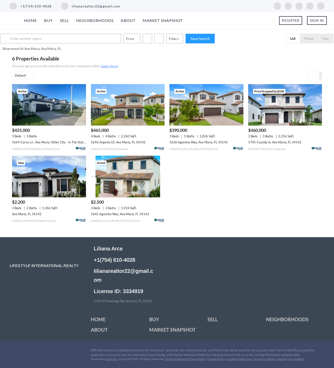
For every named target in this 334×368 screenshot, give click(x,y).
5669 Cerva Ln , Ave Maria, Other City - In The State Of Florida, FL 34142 (63, 142)
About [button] (128, 20)
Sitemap (282, 359)
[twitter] (299, 5)
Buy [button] (48, 20)
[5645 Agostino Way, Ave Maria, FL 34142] (128, 176)
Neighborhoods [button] (95, 20)
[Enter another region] (74, 38)
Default (20, 75)
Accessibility (296, 359)
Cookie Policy (216, 359)
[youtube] (310, 5)
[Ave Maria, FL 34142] (49, 176)
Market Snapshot (163, 20)
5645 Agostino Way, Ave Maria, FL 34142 (120, 214)
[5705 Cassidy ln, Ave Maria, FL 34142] (285, 105)
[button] (18, 38)
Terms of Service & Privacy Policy (185, 359)
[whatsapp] (320, 5)
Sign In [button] (317, 20)
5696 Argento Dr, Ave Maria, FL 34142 (118, 142)
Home (30, 20)
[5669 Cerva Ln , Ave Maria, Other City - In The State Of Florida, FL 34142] (49, 105)
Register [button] (290, 20)
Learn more (109, 66)
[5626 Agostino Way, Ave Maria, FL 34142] (206, 105)
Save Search (211, 38)
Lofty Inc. (112, 359)
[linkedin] (288, 5)
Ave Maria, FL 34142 (26, 214)
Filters (185, 39)
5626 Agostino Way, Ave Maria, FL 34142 (198, 142)
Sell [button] (64, 20)
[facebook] (277, 5)
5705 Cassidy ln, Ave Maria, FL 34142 (274, 142)
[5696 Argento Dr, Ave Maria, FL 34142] (128, 105)
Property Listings (264, 359)
